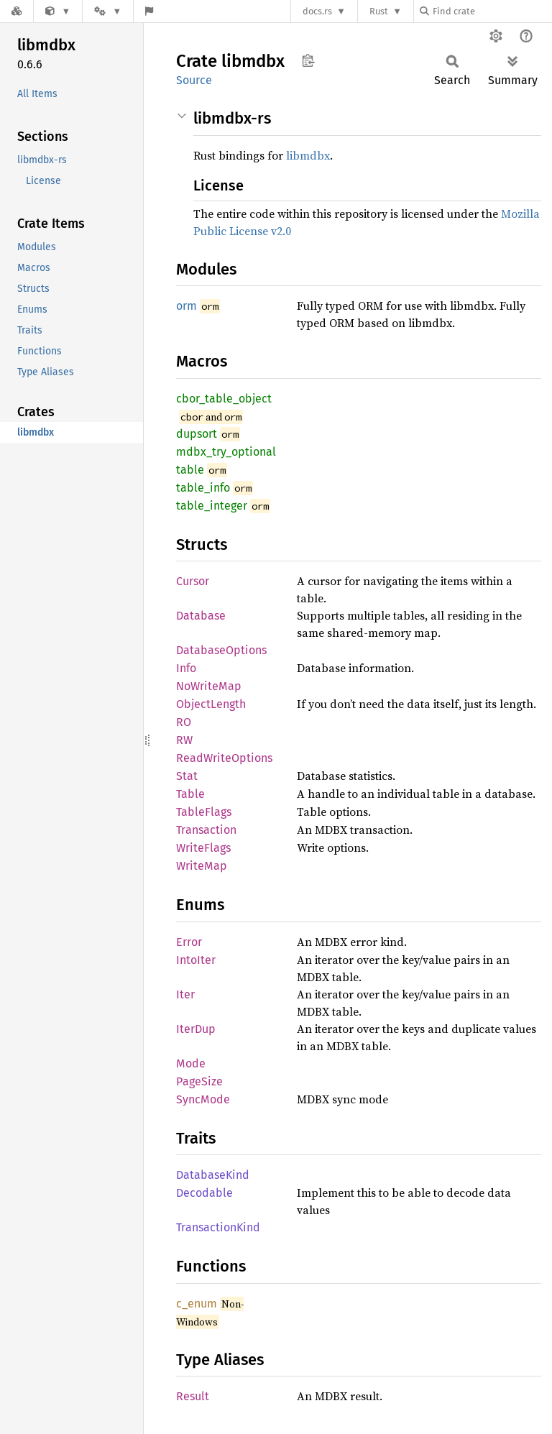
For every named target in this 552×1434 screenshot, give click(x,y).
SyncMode (203, 1099)
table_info (203, 488)
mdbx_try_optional (226, 452)
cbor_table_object (224, 398)
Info (186, 668)
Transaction (206, 830)
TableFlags (203, 812)
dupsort (196, 434)
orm (186, 306)
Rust (378, 11)
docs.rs (317, 11)
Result (192, 1396)
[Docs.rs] (16, 11)
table (190, 470)
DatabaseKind (212, 1175)
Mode (191, 1063)
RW (184, 740)
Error (189, 942)
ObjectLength (211, 704)
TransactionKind (218, 1227)
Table (190, 794)
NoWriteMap (209, 686)
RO (183, 722)
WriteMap (201, 866)
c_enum (196, 1303)
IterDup (196, 1029)
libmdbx (308, 155)
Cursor (192, 581)
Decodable (204, 1193)
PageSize (199, 1081)
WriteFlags (203, 848)
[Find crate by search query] (491, 11)
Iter (185, 994)
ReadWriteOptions (224, 758)
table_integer (211, 506)
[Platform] (108, 11)
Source (194, 80)
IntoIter (196, 960)
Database (201, 615)
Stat (187, 776)
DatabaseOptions (221, 650)
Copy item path (308, 60)
